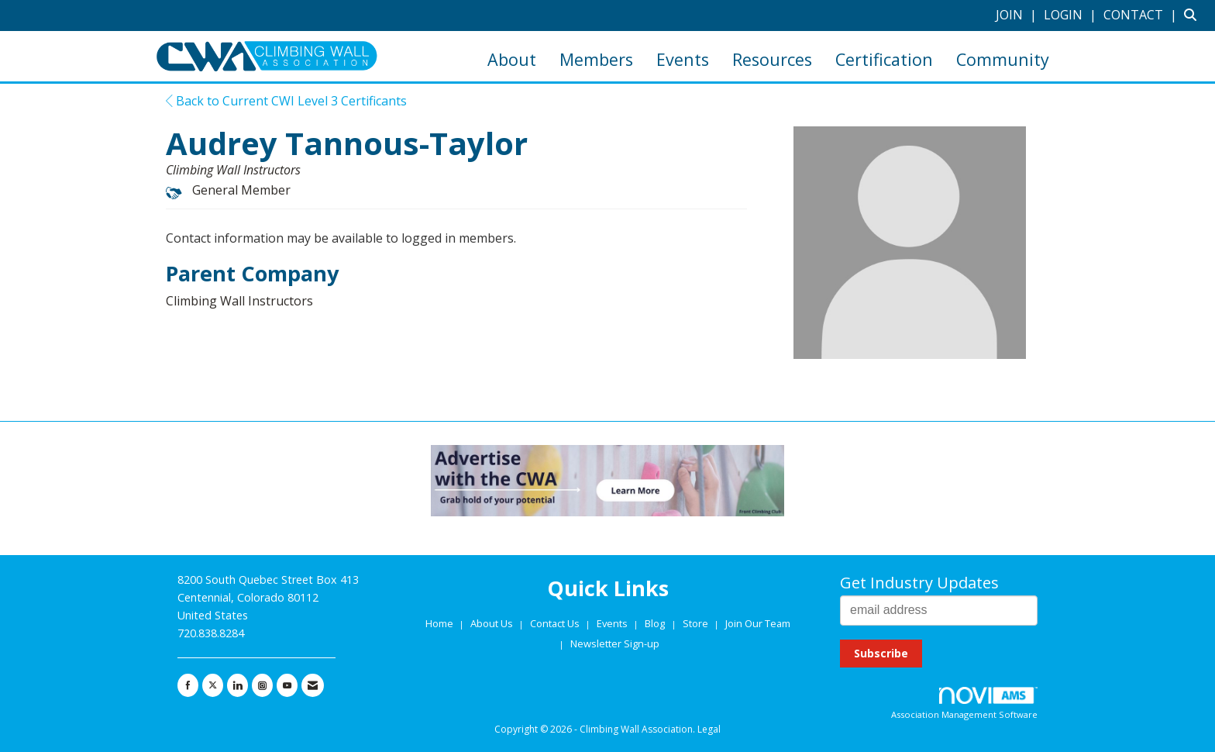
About (511, 59)
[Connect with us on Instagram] (262, 685)
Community (1002, 59)
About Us (492, 623)
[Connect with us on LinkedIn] (237, 685)
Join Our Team (757, 623)
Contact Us (556, 623)
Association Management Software (964, 703)
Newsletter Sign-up (614, 643)
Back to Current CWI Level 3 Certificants (286, 100)
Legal (709, 729)
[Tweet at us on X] (212, 685)
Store (697, 623)
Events (682, 59)
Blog (655, 623)
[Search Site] (1193, 14)
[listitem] (1018, 14)
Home (440, 623)
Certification (884, 59)
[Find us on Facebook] (187, 685)
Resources (772, 59)
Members (596, 59)
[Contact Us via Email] (312, 685)
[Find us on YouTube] (287, 685)
